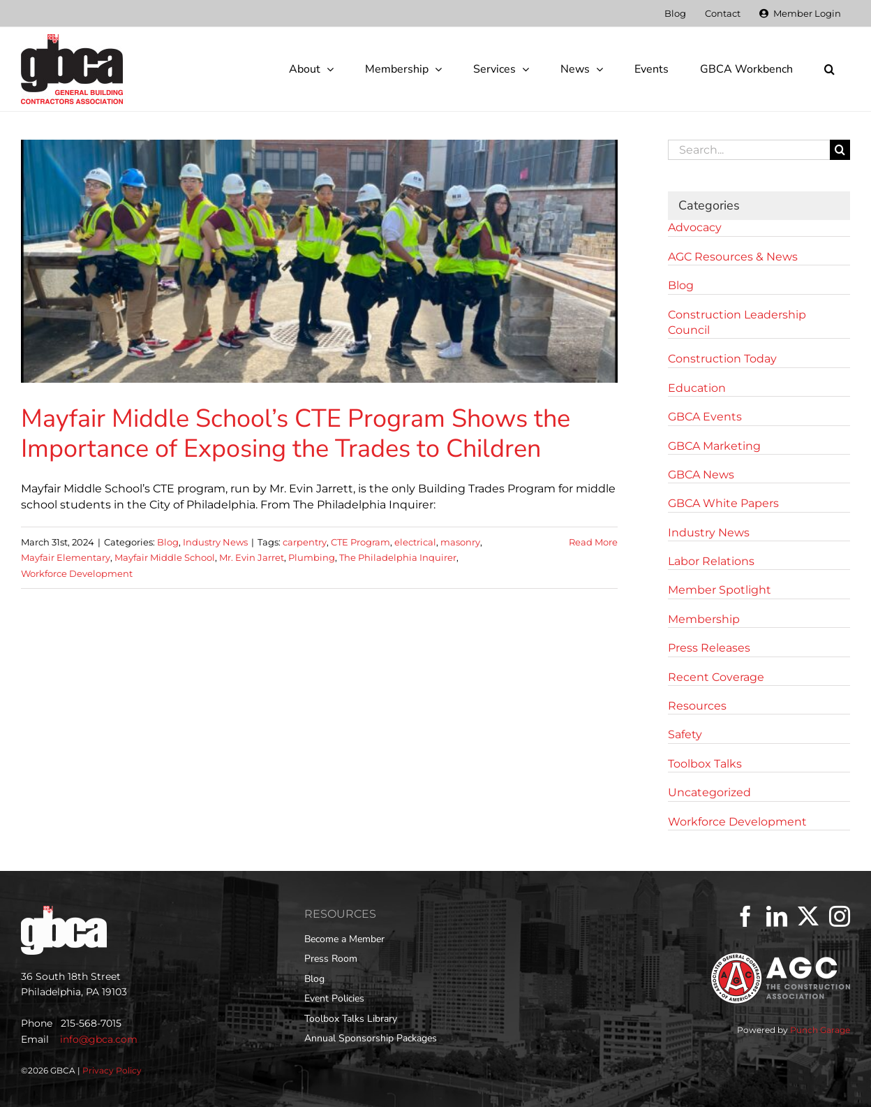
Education (697, 388)
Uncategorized (709, 792)
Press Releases (709, 647)
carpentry (305, 542)
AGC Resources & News (733, 256)
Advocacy (695, 227)
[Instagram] (839, 916)
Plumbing (311, 557)
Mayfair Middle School (164, 557)
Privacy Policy (112, 1070)
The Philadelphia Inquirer (397, 557)
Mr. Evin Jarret (251, 557)
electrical (415, 542)
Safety (685, 734)
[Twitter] (808, 916)
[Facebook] (745, 916)
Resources (697, 705)
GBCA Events (705, 416)
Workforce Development (77, 573)
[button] (829, 69)
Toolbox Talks (705, 763)
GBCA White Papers (723, 503)
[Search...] (749, 150)
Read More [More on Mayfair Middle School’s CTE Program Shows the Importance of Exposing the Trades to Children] (593, 542)
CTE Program (360, 542)
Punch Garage (820, 1030)
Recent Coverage (716, 677)
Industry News (215, 542)
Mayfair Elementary (65, 557)
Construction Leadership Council (737, 322)
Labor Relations (711, 561)
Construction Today (722, 358)
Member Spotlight (719, 589)
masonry (460, 542)
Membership (704, 619)
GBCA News (701, 474)
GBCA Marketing (714, 446)
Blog (168, 542)
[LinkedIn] (776, 916)
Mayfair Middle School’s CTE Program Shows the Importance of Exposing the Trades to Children (295, 434)
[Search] (840, 150)
